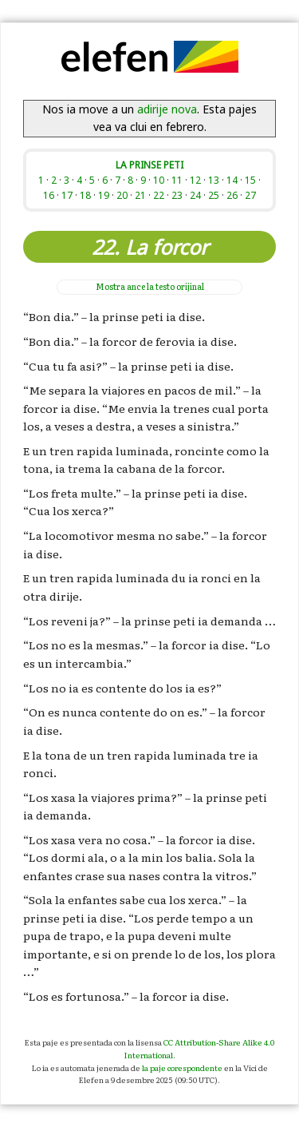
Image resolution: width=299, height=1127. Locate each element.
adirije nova (167, 109)
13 (213, 179)
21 (140, 194)
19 (103, 194)
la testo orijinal (150, 286)
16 (48, 194)
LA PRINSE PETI (149, 164)
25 (213, 194)
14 (232, 179)
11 (177, 179)
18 (85, 194)
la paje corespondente (182, 1067)
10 (158, 179)
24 (195, 194)
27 (250, 194)
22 (158, 194)
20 (122, 194)
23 (177, 194)
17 (67, 194)
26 (232, 194)
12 (195, 179)
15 (250, 179)
